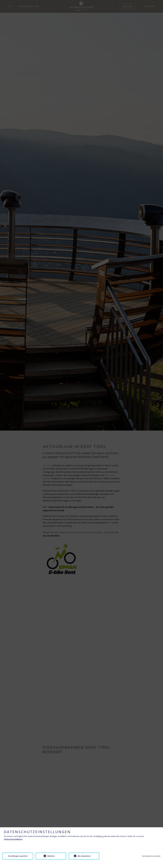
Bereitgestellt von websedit (151, 856)
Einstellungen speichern (18, 856)
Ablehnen (51, 856)
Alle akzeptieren (84, 856)
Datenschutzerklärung (13, 839)
